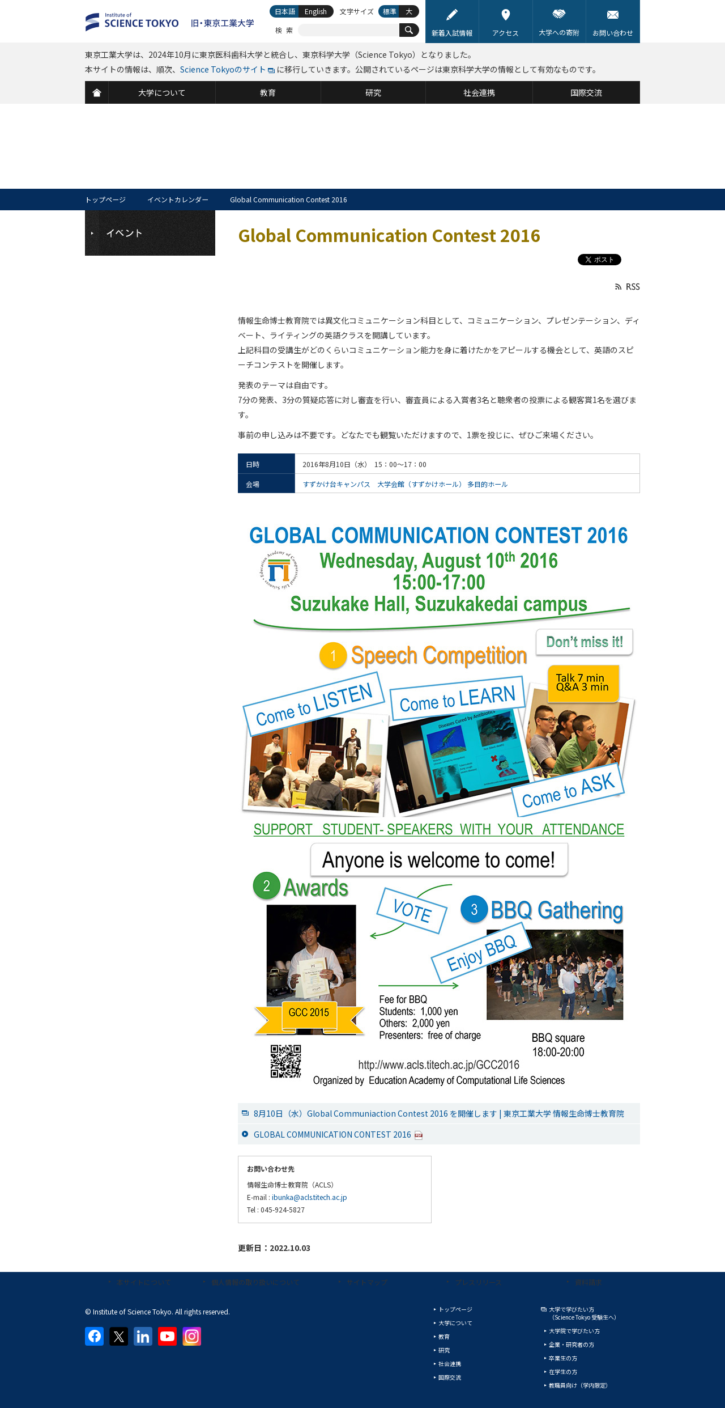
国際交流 (449, 1377)
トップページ (105, 199)
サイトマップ (367, 1282)
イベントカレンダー (177, 199)
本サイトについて (144, 1282)
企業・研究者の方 (571, 1344)
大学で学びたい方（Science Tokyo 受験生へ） (584, 1313)
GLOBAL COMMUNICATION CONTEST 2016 (338, 1134)
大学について (455, 1322)
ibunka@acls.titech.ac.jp (309, 1197)
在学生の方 (563, 1371)
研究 (444, 1350)
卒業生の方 (563, 1358)
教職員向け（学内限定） (580, 1385)
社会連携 (449, 1363)
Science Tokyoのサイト (223, 69)
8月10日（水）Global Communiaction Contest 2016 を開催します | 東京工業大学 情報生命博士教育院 (439, 1113)
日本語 (285, 11)
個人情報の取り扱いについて (255, 1282)
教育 (444, 1336)
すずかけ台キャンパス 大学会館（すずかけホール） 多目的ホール (405, 484)
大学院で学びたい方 (574, 1330)
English (316, 11)
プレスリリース (478, 1282)
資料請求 (588, 1282)
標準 (389, 11)
